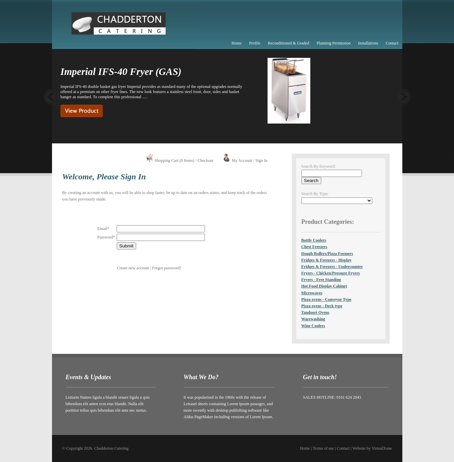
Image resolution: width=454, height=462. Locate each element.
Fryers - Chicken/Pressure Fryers (330, 273)
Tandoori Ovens (315, 312)
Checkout (205, 160)
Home (237, 43)
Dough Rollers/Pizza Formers (327, 253)
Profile (254, 43)
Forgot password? (166, 268)
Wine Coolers (313, 325)
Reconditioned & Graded (288, 43)
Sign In (261, 160)
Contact (392, 43)
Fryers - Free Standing (321, 279)
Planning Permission (333, 43)
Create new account (133, 268)
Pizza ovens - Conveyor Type (326, 299)
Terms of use (323, 448)
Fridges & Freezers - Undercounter (332, 266)
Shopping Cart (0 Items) (174, 160)
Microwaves (312, 293)
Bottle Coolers (313, 240)
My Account (242, 160)
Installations (368, 43)
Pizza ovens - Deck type (321, 306)
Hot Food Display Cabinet (324, 286)
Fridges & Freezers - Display (326, 260)
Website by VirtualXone (372, 448)
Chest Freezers (314, 246)
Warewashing (313, 319)
